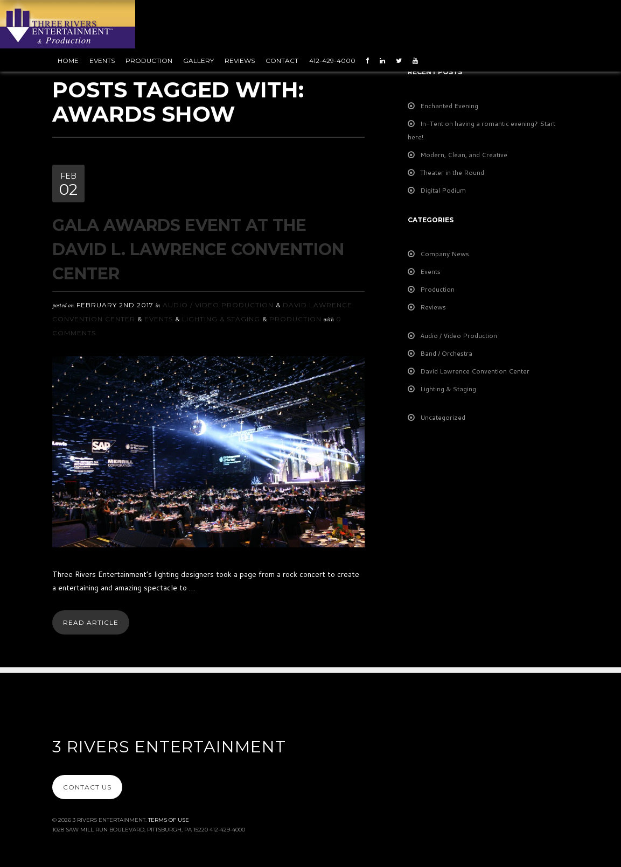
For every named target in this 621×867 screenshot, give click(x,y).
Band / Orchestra (446, 353)
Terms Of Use (168, 819)
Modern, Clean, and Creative (463, 154)
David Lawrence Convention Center (474, 371)
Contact (282, 61)
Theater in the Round (452, 172)
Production (148, 61)
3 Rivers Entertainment (169, 747)
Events (102, 61)
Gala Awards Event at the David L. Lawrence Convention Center (198, 249)
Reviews (240, 61)
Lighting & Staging (221, 319)
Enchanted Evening (449, 105)
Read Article (90, 622)
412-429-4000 (332, 61)
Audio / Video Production (218, 305)
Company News (444, 253)
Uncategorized (442, 417)
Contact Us (87, 787)
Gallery (198, 61)
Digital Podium (443, 190)
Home (68, 61)
